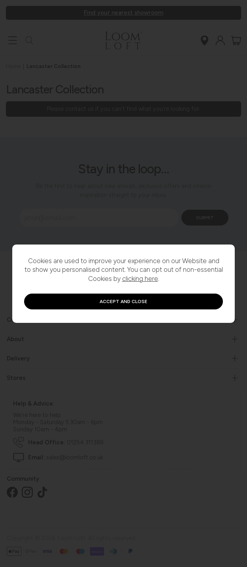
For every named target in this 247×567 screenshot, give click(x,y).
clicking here (140, 279)
